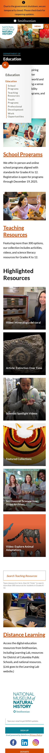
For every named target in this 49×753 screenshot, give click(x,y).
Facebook (13, 742)
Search (46, 26)
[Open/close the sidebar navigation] (5, 64)
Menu (37, 26)
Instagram (35, 742)
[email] (24, 721)
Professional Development (15, 108)
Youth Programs (13, 101)
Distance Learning (24, 634)
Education (12, 75)
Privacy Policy (36, 735)
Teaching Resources (14, 94)
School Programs (13, 87)
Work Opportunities (16, 115)
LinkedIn (24, 742)
